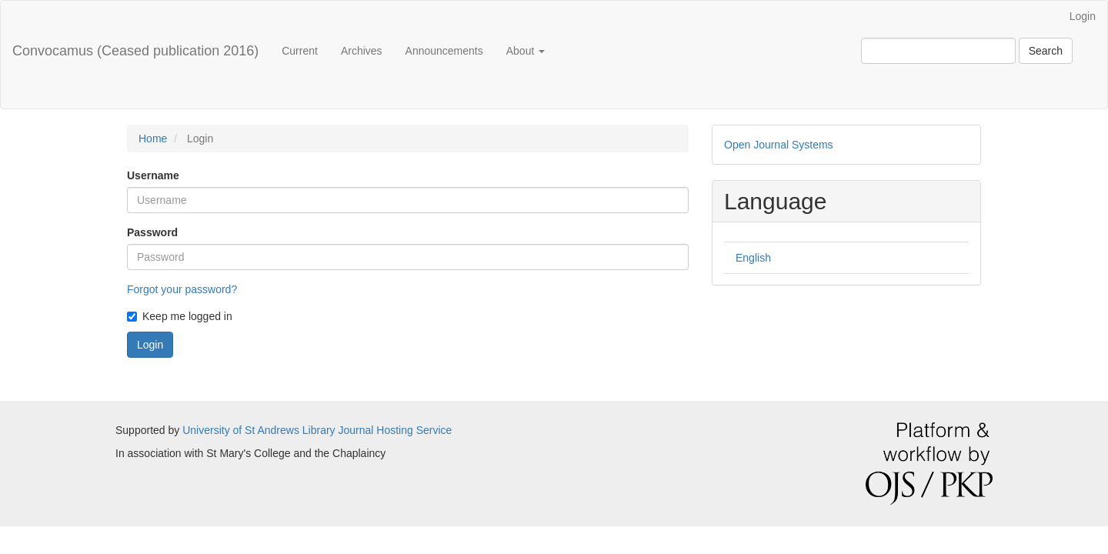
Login (1083, 16)
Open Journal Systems (778, 144)
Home (152, 138)
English (753, 258)
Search (1046, 51)
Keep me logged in (179, 316)
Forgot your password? (182, 289)
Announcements (444, 51)
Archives (361, 51)
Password (152, 232)
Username (153, 175)
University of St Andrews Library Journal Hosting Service (317, 430)
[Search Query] (938, 51)
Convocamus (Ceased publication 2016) (135, 50)
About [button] (525, 51)
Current (300, 51)
